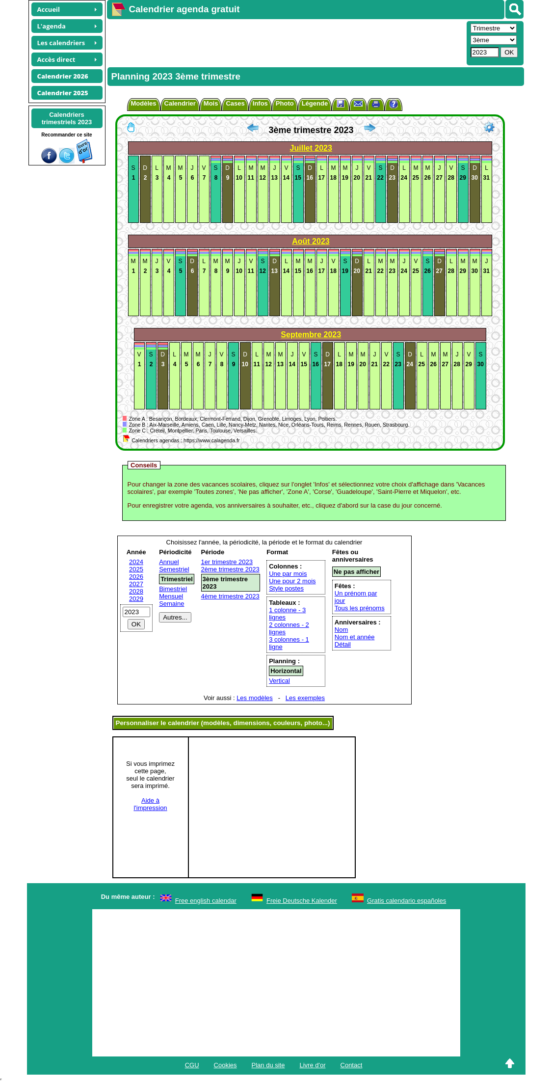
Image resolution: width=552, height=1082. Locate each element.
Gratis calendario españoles (406, 900)
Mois (211, 103)
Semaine (171, 603)
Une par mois (288, 573)
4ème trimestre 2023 (230, 596)
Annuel (169, 562)
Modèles (144, 103)
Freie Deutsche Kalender (301, 900)
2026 (136, 576)
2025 (136, 569)
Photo (285, 103)
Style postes (286, 588)
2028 (136, 591)
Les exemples (305, 698)
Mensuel (171, 596)
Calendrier (180, 103)
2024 (136, 562)
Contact (352, 1065)
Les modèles (255, 698)
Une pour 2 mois (292, 581)
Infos (260, 103)
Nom (341, 629)
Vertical (279, 680)
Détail (343, 644)
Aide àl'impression (150, 804)
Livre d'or (312, 1065)
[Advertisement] (285, 42)
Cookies (225, 1065)
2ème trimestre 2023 (230, 569)
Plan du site (268, 1065)
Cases (235, 103)
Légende (315, 103)
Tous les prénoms (360, 608)
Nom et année (355, 637)
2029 (136, 598)
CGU (192, 1065)
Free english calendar (206, 900)
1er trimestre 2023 (227, 562)
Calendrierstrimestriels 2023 (67, 118)
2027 (136, 584)
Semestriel (174, 569)
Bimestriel (173, 589)
